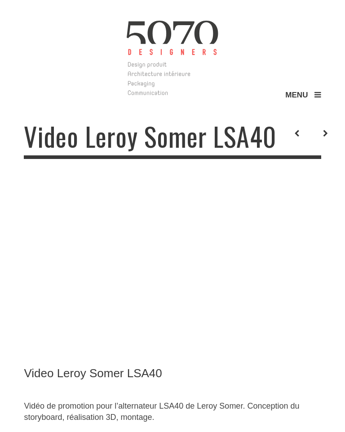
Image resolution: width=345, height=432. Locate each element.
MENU (303, 95)
